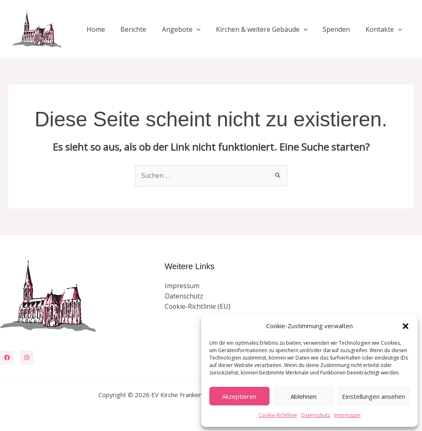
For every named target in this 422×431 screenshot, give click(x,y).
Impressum (347, 415)
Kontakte (384, 29)
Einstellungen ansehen (373, 396)
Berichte (143, 29)
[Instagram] (27, 357)
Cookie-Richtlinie (277, 415)
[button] (405, 326)
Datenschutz (315, 415)
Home (107, 29)
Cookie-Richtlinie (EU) (198, 306)
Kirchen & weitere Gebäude (267, 29)
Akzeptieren (239, 396)
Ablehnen (303, 396)
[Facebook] (7, 357)
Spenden (339, 29)
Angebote (188, 29)
